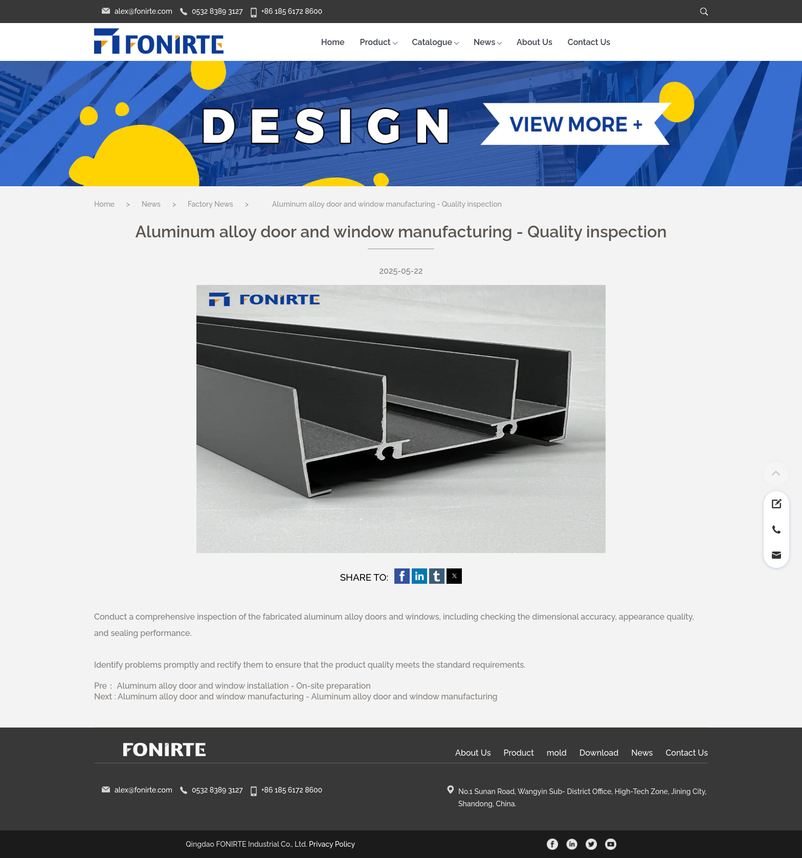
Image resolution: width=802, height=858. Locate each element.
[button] (402, 576)
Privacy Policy (332, 844)
